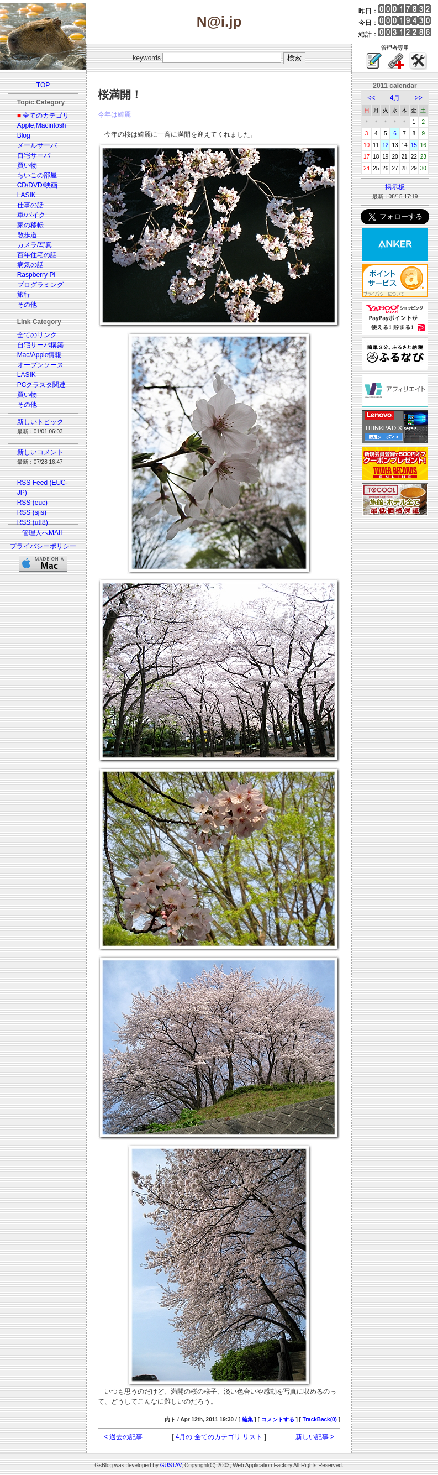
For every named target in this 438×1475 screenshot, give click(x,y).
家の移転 (30, 225)
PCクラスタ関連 (41, 385)
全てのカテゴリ (46, 115)
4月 (395, 98)
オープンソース (40, 365)
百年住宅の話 (37, 255)
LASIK (26, 195)
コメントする (277, 1419)
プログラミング (40, 285)
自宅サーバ (33, 155)
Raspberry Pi (36, 275)
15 (414, 145)
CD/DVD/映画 (37, 185)
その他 (27, 304)
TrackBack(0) (320, 1419)
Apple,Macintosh (41, 125)
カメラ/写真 (34, 245)
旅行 (23, 295)
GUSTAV (171, 1465)
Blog (23, 135)
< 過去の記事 (123, 1437)
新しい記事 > (314, 1437)
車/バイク (31, 215)
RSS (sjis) (31, 512)
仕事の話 (30, 205)
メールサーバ (37, 145)
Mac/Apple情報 (39, 355)
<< (371, 98)
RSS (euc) (32, 502)
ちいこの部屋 (37, 175)
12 (385, 145)
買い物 (27, 165)
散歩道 (27, 235)
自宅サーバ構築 (40, 345)
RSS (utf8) (32, 522)
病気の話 (30, 265)
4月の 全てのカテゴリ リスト (219, 1437)
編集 (247, 1419)
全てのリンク (37, 335)
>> (419, 98)
